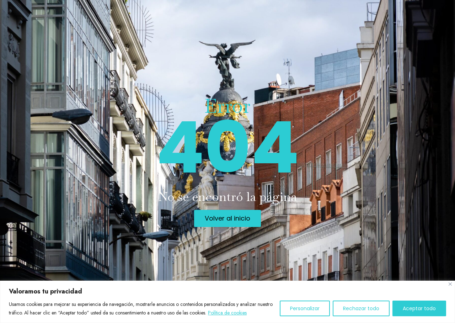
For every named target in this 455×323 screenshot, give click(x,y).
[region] (227, 302)
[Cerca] (450, 284)
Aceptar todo (419, 308)
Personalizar (305, 308)
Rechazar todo (361, 308)
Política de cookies (227, 312)
